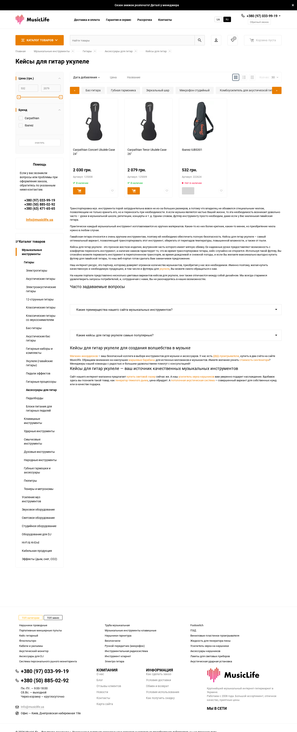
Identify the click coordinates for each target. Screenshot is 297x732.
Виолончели (112, 641)
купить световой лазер (141, 376)
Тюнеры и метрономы (38, 489)
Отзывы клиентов (109, 686)
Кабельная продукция (37, 551)
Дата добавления (86, 77)
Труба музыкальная (117, 625)
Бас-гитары (34, 328)
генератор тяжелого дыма (131, 380)
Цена (113, 77)
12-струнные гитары (40, 299)
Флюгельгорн (27, 641)
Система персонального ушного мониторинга (48, 661)
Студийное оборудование (39, 526)
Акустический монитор (33, 651)
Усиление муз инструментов (31, 499)
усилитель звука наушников (196, 376)
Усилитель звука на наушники (209, 646)
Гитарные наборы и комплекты (39, 351)
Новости (102, 692)
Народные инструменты (40, 460)
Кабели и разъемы (31, 646)
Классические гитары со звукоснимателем (40, 318)
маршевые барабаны (141, 360)
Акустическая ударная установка (211, 661)
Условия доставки (158, 680)
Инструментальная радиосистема (126, 651)
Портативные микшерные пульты (40, 630)
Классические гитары (40, 307)
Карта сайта (105, 704)
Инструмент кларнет (118, 656)
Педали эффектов (38, 373)
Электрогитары (36, 270)
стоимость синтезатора (254, 360)
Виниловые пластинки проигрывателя (214, 635)
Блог (100, 680)
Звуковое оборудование (38, 509)
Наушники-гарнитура (118, 635)
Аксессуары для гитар (119, 51)
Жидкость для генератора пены (210, 641)
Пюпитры (30, 481)
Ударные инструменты (39, 431)
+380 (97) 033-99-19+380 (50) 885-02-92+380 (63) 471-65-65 (39, 204)
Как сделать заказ (158, 674)
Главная (20, 51)
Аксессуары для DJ (31, 656)
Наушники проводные (33, 625)
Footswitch (196, 625)
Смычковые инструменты (33, 441)
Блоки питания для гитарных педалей (39, 408)
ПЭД (193, 630)
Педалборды (34, 398)
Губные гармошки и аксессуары (37, 470)
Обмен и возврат (157, 686)
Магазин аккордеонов (84, 356)
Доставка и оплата (87, 20)
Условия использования (162, 692)
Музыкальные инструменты (52, 51)
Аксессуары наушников (205, 651)
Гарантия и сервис (118, 20)
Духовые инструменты (39, 452)
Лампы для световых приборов (210, 656)
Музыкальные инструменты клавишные (130, 630)
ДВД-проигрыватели (226, 356)
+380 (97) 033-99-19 (262, 16)
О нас (100, 674)
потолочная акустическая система (193, 380)
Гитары (87, 51)
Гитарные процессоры (41, 382)
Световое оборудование (38, 518)
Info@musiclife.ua (39, 219)
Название (133, 77)
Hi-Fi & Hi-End (30, 542)
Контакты (165, 20)
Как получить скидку (160, 698)
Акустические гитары (40, 279)
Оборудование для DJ (36, 534)
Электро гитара (114, 661)
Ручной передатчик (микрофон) (125, 646)
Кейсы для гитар (156, 51)
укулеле (164, 269)
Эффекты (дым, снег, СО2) (39, 559)
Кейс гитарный (28, 635)
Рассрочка (144, 20)
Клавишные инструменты (33, 421)
